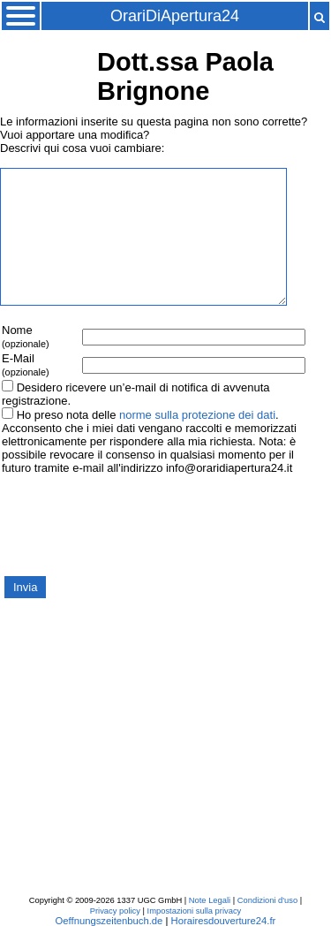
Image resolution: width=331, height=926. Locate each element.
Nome (25, 336)
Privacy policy (115, 911)
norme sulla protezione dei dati (197, 414)
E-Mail (25, 364)
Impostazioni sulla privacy (194, 911)
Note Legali (209, 900)
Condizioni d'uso (267, 900)
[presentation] (134, 524)
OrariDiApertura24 (174, 16)
